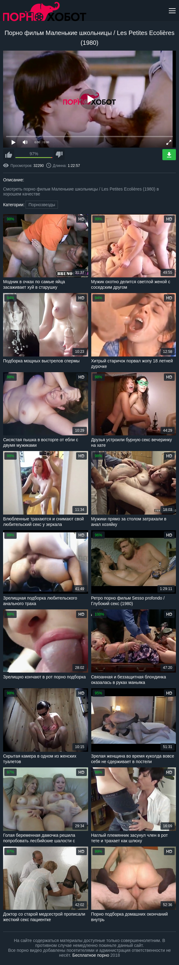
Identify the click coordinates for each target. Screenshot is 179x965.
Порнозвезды (41, 204)
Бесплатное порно (90, 955)
